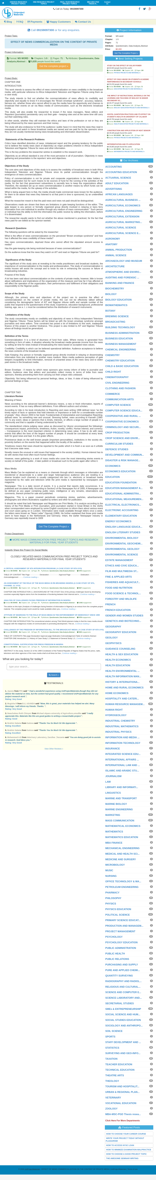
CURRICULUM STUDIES (119, 443)
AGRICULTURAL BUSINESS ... (122, 200)
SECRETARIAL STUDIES (119, 1003)
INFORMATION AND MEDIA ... (122, 737)
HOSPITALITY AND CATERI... (122, 698)
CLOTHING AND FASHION (120, 388)
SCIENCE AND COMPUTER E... (123, 992)
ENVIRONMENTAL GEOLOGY (122, 549)
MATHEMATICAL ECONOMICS (122, 826)
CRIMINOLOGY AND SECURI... (123, 427)
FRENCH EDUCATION (118, 610)
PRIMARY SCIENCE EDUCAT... (122, 920)
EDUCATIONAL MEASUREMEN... (124, 499)
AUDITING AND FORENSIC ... (122, 277)
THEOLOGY (112, 1081)
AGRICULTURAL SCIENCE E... (122, 233)
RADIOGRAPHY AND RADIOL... (123, 981)
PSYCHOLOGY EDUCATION (121, 942)
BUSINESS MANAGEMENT (120, 344)
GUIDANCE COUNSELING (120, 648)
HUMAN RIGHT (114, 709)
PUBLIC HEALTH (115, 953)
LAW (108, 781)
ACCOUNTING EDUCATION (121, 172)
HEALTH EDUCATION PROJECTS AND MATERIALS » (131, 124)
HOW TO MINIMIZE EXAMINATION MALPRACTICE (128, 1150)
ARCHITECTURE (115, 266)
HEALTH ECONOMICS (118, 659)
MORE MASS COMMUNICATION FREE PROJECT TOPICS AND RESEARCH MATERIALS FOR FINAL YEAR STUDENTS (55, 541)
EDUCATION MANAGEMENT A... (124, 488)
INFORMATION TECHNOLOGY (122, 743)
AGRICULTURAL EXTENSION (122, 216)
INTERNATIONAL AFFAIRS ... (122, 759)
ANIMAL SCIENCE (115, 255)
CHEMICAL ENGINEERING (120, 349)
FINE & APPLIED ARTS (118, 576)
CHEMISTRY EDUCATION (120, 360)
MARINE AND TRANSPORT (121, 798)
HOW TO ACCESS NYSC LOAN (120, 1145)
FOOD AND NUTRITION (118, 587)
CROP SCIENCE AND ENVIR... (122, 438)
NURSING (111, 876)
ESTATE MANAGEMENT (119, 560)
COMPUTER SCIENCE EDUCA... (123, 410)
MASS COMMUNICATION (119, 820)
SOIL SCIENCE (114, 1031)
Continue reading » (31, 577)
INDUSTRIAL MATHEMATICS (121, 726)
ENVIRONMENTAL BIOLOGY (121, 538)
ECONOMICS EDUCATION (120, 471)
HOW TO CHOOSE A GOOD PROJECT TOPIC (126, 1154)
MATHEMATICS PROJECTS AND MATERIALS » (129, 151)
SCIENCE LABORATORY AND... (123, 997)
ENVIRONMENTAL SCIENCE (121, 554)
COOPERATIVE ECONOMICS (122, 421)
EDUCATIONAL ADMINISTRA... (123, 493)
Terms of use (132, 1169)
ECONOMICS (112, 466)
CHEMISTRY (112, 355)
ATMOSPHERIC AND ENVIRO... (123, 272)
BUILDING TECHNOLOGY (120, 327)
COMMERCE (112, 394)
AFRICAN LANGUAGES (119, 194)
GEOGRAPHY (113, 626)
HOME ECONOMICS (116, 693)
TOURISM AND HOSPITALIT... (122, 1086)
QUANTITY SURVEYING (119, 975)
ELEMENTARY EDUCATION (121, 515)
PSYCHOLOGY (114, 937)
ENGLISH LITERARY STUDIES (122, 532)
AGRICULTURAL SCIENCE (120, 227)
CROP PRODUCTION (117, 432)
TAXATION (111, 1058)
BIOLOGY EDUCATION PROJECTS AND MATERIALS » (132, 107)
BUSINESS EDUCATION (119, 338)
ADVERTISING (113, 189)
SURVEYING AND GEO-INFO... (122, 1053)
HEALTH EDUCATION (117, 665)
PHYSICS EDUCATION (118, 909)
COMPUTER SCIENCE (118, 405)
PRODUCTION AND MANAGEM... (124, 925)
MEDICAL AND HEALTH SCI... (122, 853)
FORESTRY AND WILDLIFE (121, 599)
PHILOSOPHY (113, 898)
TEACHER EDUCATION (118, 1064)
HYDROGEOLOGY (115, 715)
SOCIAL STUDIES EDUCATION (123, 1020)
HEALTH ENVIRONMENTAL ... (122, 671)
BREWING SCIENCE (117, 316)
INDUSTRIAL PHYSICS (118, 731)
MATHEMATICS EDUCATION (121, 837)
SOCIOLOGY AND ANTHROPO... (124, 1025)
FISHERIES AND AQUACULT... (122, 582)
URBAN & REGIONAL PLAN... (122, 1092)
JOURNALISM (113, 776)
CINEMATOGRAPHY (117, 377)
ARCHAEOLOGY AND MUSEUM (123, 261)
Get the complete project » (53, 66)
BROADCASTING (115, 321)
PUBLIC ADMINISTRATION (120, 948)
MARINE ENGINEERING (119, 809)
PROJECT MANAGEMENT (120, 931)
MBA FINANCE (113, 842)
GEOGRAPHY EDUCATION (120, 632)
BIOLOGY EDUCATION (118, 299)
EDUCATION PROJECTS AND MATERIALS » (128, 89)
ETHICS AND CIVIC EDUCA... (122, 565)
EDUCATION (112, 477)
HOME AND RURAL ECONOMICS (124, 687)
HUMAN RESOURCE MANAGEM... (125, 704)
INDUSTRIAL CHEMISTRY (120, 720)
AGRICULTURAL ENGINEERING (123, 211)
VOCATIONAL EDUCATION (120, 1103)
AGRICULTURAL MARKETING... (123, 222)
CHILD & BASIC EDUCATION (122, 366)
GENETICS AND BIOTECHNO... (123, 621)
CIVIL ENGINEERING (117, 382)
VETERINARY (113, 1097)
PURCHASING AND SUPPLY (121, 964)
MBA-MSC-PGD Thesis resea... (123, 1114)
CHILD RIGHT (113, 371)
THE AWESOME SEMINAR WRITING (122, 1158)
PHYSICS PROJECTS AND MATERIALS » (127, 73)
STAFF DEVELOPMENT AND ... (123, 1042)
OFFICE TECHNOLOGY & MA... (123, 881)
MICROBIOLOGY (115, 864)
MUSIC (109, 870)
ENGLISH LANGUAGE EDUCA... (123, 526)
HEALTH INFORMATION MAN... (123, 676)
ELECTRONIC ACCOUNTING (121, 510)
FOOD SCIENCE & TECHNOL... (123, 593)
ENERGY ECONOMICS (118, 521)
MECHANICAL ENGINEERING (122, 848)
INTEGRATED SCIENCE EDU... (122, 754)
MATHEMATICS (114, 831)
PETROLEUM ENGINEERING (121, 887)
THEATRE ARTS (114, 1075)
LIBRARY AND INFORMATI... (121, 787)
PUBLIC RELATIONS (117, 959)
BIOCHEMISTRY (114, 288)
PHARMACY (112, 892)
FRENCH (110, 604)
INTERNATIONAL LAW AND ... (122, 765)
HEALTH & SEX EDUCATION (121, 654)
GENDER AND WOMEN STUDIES (124, 615)
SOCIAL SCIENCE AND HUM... (122, 1014)
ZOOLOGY (111, 1108)
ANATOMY (111, 244)
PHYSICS (110, 903)
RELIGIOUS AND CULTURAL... (122, 986)
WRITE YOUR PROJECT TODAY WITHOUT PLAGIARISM (125, 1139)
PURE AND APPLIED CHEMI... (122, 970)
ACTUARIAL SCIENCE (118, 177)
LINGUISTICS (113, 792)
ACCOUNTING (113, 166)
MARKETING (112, 815)
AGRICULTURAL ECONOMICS (122, 205)
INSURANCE (112, 748)
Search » (54, 675)
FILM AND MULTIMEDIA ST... (121, 571)
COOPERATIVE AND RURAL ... (123, 416)
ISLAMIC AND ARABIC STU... (122, 770)
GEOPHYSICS (113, 643)
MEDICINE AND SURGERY (120, 859)
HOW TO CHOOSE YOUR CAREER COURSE (126, 1134)
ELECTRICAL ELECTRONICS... (123, 504)
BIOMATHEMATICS (116, 305)
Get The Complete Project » (54, 526)
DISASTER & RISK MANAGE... (122, 460)
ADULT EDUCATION (116, 183)
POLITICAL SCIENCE (117, 914)
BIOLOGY (111, 294)
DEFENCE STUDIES (116, 449)
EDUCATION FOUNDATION (120, 482)
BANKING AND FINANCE (119, 283)
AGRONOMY (112, 238)
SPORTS (110, 1036)
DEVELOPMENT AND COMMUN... (124, 454)
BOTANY (110, 310)
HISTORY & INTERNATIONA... (122, 682)
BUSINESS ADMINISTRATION (122, 333)
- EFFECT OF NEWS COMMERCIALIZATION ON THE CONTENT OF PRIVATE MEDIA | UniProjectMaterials (75, 1169)
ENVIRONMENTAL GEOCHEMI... (123, 543)
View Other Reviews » (53, 749)
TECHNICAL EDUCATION (119, 1070)
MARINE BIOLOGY (116, 804)
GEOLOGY (111, 637)
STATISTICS (112, 1047)
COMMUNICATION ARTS (119, 399)
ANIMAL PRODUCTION (118, 249)
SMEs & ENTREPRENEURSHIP (123, 1009)
